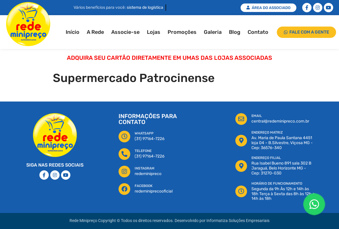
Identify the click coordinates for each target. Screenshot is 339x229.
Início (72, 32)
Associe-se (125, 32)
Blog (234, 32)
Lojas (153, 32)
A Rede (95, 32)
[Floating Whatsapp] (314, 204)
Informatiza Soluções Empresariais (238, 220)
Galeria (213, 32)
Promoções (182, 32)
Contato (258, 32)
